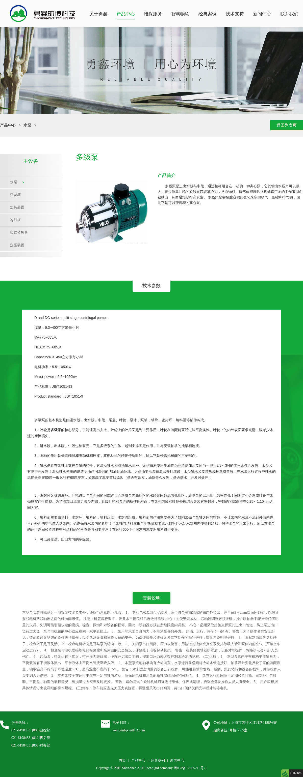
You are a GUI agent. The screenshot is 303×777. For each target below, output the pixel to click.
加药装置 (17, 207)
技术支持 (235, 13)
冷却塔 (15, 220)
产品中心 (126, 13)
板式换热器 (19, 232)
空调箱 (15, 195)
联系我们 (289, 13)
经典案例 (207, 13)
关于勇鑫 (98, 13)
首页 (122, 760)
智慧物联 (180, 13)
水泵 (27, 125)
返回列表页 (286, 125)
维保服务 (153, 13)
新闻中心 (262, 13)
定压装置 (17, 245)
